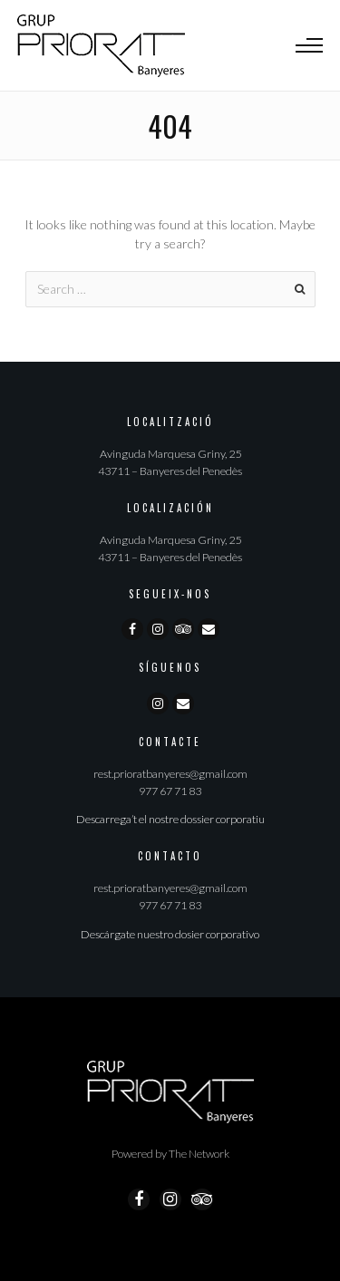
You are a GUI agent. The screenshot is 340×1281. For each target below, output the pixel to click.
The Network (199, 1153)
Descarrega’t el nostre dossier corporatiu (170, 819)
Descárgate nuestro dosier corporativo (170, 934)
